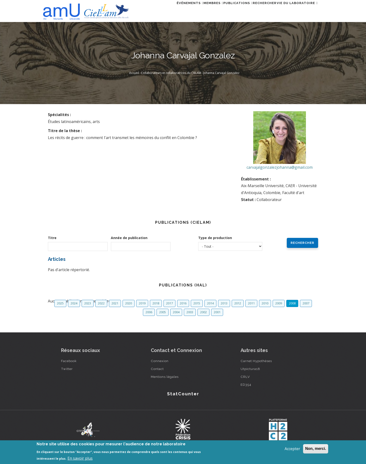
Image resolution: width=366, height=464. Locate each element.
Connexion (160, 361)
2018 (155, 303)
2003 (189, 312)
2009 (278, 303)
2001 (217, 312)
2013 (224, 303)
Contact (157, 369)
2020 (128, 303)
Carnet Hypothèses (256, 361)
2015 (196, 303)
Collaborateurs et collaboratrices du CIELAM (171, 73)
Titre (52, 237)
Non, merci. (315, 449)
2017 (169, 303)
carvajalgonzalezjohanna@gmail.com (280, 167)
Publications (224, 10)
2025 (60, 303)
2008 (292, 303)
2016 (183, 303)
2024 (74, 303)
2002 (203, 312)
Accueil (134, 73)
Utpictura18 (250, 369)
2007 (306, 303)
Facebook (69, 361)
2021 (115, 303)
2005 (162, 312)
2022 (101, 303)
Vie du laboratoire (294, 10)
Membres (193, 10)
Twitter (67, 369)
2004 (176, 312)
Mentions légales (165, 377)
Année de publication (129, 237)
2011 (251, 303)
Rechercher (256, 10)
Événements (164, 10)
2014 (210, 303)
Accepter (292, 448)
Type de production (215, 237)
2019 (142, 303)
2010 (265, 303)
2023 (87, 303)
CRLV (245, 377)
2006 (149, 312)
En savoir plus (80, 458)
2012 (237, 303)
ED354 (246, 384)
